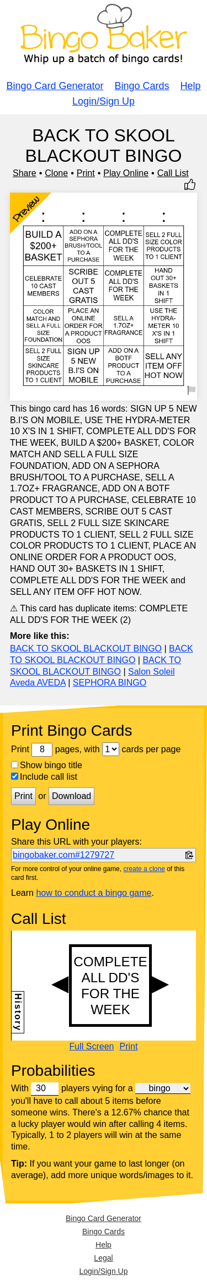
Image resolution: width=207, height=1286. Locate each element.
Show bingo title (46, 765)
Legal (103, 1258)
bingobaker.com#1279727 (63, 855)
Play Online (125, 173)
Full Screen (92, 1046)
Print (86, 173)
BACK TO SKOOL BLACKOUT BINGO (86, 648)
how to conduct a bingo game (93, 893)
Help (191, 85)
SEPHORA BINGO (109, 682)
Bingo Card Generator (54, 85)
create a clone (143, 869)
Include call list (44, 776)
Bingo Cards (142, 85)
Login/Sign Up (103, 101)
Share (24, 173)
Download (71, 796)
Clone (56, 173)
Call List (173, 173)
